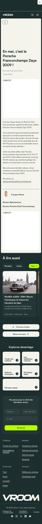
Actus (19, 266)
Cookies (36, 512)
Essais (5, 485)
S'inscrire (21, 428)
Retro (25, 314)
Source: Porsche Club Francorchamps (19, 206)
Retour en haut (21, 334)
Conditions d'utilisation (23, 512)
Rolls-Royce (18, 314)
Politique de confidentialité (8, 512)
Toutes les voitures (10, 446)
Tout (5, 472)
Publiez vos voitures (30, 472)
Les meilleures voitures (8, 451)
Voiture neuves (28, 455)
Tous (34, 266)
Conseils (6, 481)
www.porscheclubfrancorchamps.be (17, 181)
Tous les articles (21, 327)
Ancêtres (25, 459)
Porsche (8, 266)
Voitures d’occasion (30, 450)
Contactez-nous (29, 477)
